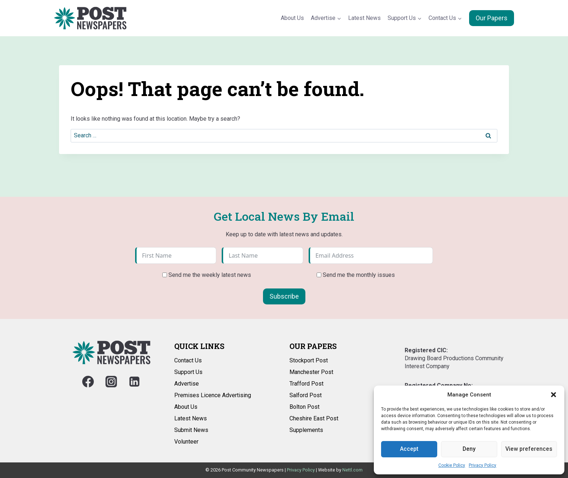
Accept (409, 449)
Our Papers (492, 18)
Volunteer (186, 441)
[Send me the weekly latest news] (164, 275)
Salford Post (305, 395)
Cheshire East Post (313, 418)
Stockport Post (308, 360)
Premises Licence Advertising (212, 395)
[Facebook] (88, 381)
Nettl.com (352, 470)
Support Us (188, 372)
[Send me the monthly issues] (319, 275)
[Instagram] (111, 381)
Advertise (186, 383)
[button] (553, 394)
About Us (292, 17)
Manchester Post (311, 372)
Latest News (364, 17)
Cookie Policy (451, 465)
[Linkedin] (134, 381)
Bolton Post (304, 406)
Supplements (306, 430)
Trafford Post (306, 383)
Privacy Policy (482, 465)
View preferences (529, 449)
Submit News (191, 430)
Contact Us (188, 360)
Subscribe (284, 296)
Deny (469, 449)
